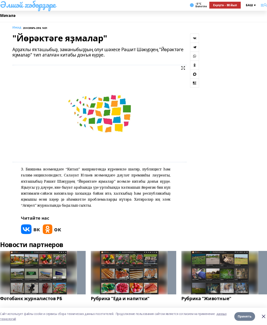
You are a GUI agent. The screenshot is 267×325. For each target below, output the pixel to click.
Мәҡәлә (7, 15)
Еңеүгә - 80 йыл (225, 5)
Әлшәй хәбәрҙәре (28, 4)
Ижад (16, 27)
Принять (245, 316)
